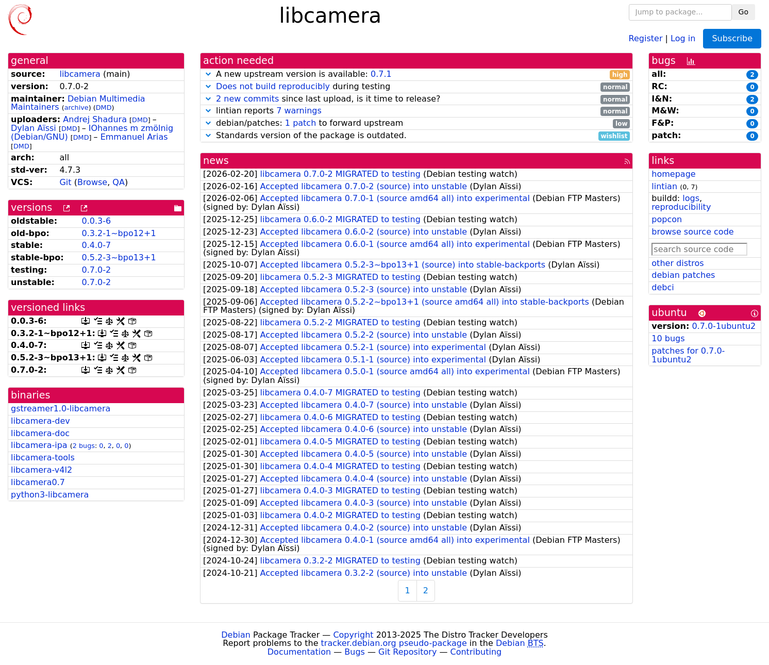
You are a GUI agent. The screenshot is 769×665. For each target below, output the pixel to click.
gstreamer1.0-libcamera (60, 408)
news (216, 161)
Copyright (353, 635)
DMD (104, 107)
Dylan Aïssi (33, 128)
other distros (677, 263)
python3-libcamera (50, 495)
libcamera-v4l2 (41, 470)
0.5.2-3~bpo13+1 (118, 257)
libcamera (79, 74)
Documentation (299, 652)
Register (646, 38)
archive (76, 107)
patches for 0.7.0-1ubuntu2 (688, 355)
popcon (666, 219)
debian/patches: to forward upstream (416, 123)
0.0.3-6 (96, 221)
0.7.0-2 (96, 270)
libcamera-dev (40, 421)
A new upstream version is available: (416, 74)
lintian (664, 186)
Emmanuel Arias (134, 137)
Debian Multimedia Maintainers (78, 103)
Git (65, 182)
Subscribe (732, 38)
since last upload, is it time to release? (416, 99)
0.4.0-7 (96, 245)
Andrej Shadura (95, 119)
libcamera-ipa (39, 445)
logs (690, 198)
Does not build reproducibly (273, 86)
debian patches (683, 275)
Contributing (476, 652)
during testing (416, 86)
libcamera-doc (40, 433)
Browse (92, 182)
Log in (683, 38)
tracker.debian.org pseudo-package (394, 643)
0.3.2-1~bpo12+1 (118, 233)
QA (118, 182)
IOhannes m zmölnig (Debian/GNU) (92, 132)
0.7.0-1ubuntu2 (724, 326)
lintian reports (416, 111)
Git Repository (407, 652)
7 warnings (299, 110)
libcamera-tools (43, 457)
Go (743, 12)
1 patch (300, 123)
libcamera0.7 (38, 482)
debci (662, 287)
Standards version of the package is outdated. (416, 135)
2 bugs (84, 446)
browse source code (692, 232)
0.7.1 (381, 74)
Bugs (354, 652)
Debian (235, 635)
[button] (208, 74)
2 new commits (247, 99)
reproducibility (681, 207)
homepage (673, 174)
